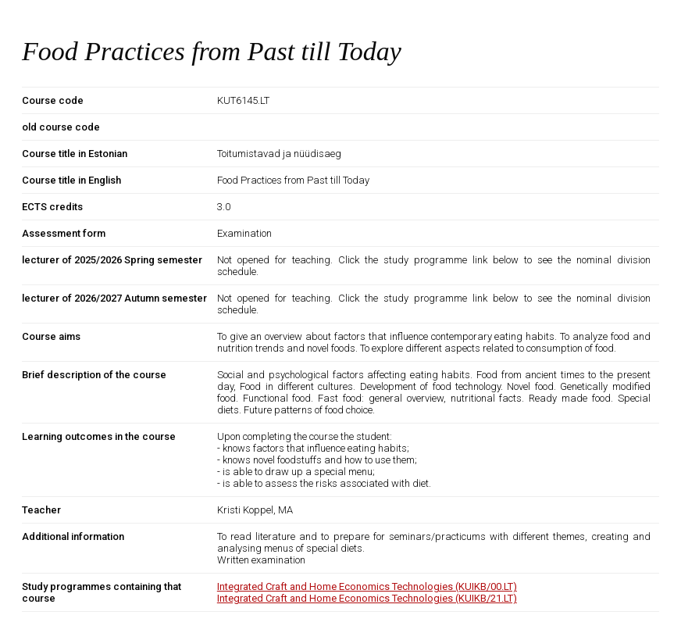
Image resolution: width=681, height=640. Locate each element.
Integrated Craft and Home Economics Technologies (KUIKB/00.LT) (367, 586)
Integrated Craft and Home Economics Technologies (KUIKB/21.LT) (367, 598)
